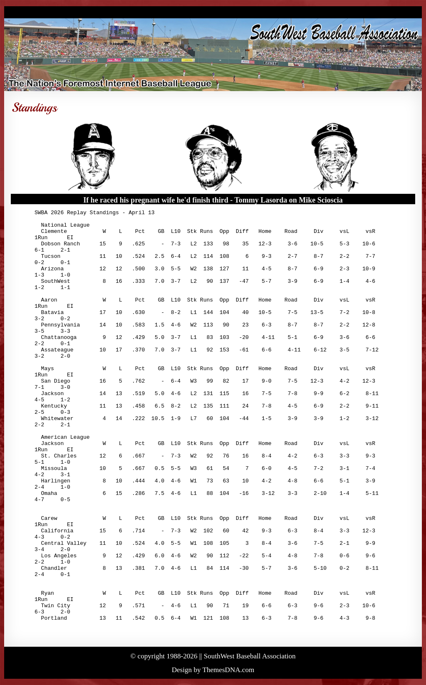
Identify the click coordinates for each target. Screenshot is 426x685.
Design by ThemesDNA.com (213, 670)
